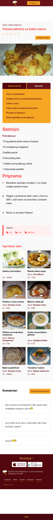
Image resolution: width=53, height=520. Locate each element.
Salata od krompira (14, 264)
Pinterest (39, 479)
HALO (11, 484)
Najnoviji (39, 86)
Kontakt (20, 474)
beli (19, 232)
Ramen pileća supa (39, 264)
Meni (26, 517)
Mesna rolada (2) (39, 295)
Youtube (22, 479)
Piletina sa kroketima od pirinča (14, 328)
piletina (31, 232)
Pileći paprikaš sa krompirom (20, 117)
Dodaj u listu (43, 37)
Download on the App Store (19, 464)
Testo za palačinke (15, 94)
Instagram (30, 479)
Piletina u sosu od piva (14, 295)
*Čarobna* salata (39, 361)
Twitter (15, 479)
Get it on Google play (35, 464)
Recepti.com (4, 472)
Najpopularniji (14, 86)
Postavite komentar (40, 391)
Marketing (12, 474)
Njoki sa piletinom (14, 361)
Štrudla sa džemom (15, 113)
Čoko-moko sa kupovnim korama (22, 108)
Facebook (7, 479)
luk (11, 232)
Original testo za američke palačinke (24, 98)
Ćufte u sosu (12, 103)
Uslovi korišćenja (36, 471)
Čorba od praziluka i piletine (39, 328)
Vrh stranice (25, 458)
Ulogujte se (33, 3)
